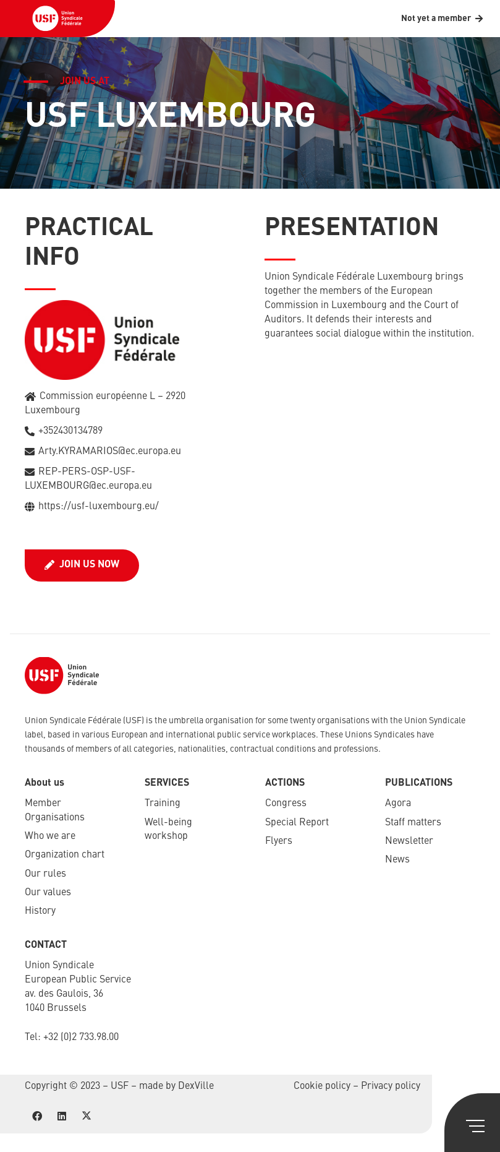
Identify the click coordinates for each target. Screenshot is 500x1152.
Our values (48, 893)
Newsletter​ (409, 841)
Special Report (297, 823)
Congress (286, 804)
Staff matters (413, 823)
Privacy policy (390, 1086)
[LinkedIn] (61, 1116)
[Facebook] (37, 1116)
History (40, 911)
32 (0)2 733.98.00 (83, 1037)
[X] (86, 1116)
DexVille (196, 1086)
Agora (398, 804)
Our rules (45, 874)
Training (162, 804)
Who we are (50, 836)
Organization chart (64, 855)
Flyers (278, 841)
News (397, 860)
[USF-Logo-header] (57, 18)
